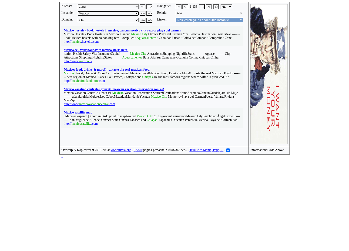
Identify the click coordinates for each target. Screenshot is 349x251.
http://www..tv (78, 61)
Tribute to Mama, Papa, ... (206, 150)
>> (61, 157)
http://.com (84, 81)
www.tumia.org (121, 150)
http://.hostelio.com (81, 41)
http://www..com (89, 104)
